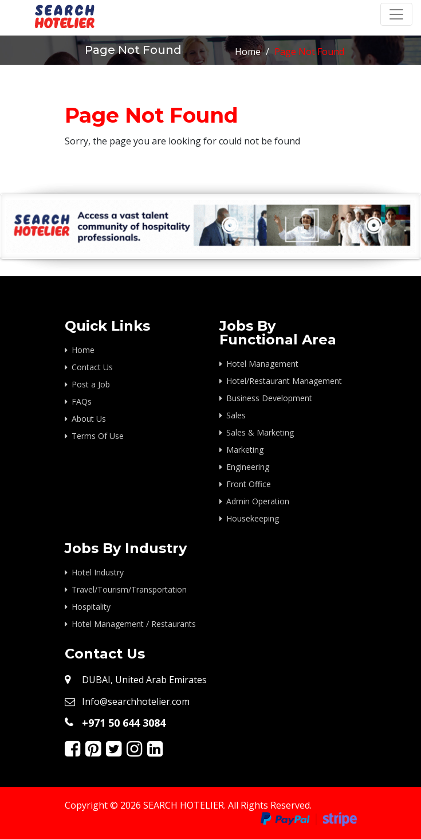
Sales (236, 415)
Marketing (244, 449)
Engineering (247, 466)
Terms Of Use (98, 435)
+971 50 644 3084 (124, 723)
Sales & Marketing (260, 432)
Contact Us (92, 367)
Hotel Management (262, 363)
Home (248, 51)
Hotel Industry (98, 572)
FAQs (82, 401)
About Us (89, 418)
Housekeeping (252, 518)
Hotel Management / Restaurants (134, 623)
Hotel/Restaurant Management (284, 380)
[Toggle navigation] (396, 14)
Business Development (269, 398)
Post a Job (91, 384)
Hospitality (91, 606)
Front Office (248, 484)
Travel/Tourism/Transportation (129, 589)
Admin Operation (257, 501)
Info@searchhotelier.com (136, 701)
